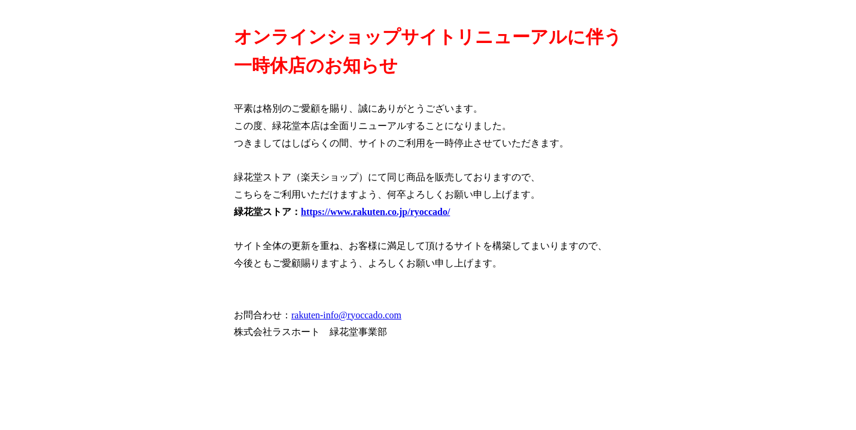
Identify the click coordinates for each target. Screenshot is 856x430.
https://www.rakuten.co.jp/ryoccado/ (375, 212)
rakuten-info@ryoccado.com (346, 315)
